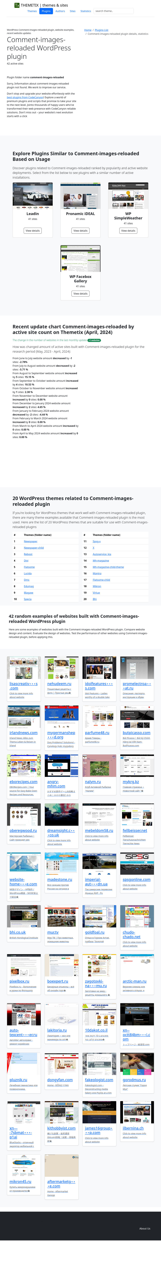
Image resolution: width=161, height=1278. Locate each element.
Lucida (28, 607)
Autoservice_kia (102, 588)
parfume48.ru (97, 766)
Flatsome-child (101, 613)
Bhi (95, 633)
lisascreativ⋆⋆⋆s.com (24, 719)
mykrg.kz (131, 815)
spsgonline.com (136, 913)
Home (88, 30)
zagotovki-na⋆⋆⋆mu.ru (96, 1017)
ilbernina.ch (133, 1161)
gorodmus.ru (134, 1113)
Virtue (96, 626)
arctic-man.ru (134, 1014)
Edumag (29, 620)
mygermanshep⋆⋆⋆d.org (61, 768)
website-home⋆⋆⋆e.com (23, 915)
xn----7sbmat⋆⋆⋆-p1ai (21, 1166)
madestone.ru (59, 913)
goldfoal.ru (94, 965)
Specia (27, 633)
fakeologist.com (99, 1113)
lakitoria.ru (57, 1063)
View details (33, 230)
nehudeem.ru (59, 717)
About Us (144, 1262)
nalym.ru (93, 815)
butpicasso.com (136, 766)
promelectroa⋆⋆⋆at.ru (137, 719)
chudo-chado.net (131, 968)
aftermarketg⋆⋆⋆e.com (61, 1217)
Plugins (46, 11)
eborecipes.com (23, 815)
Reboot (28, 588)
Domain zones (144, 1256)
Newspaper (30, 575)
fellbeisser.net (135, 864)
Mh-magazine (101, 594)
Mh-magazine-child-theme (108, 601)
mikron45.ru (20, 1215)
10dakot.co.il (96, 1063)
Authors (60, 11)
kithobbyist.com (61, 1161)
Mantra (97, 607)
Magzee (28, 626)
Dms (26, 613)
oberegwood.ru (23, 864)
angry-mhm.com (56, 817)
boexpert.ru (57, 1014)
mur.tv (52, 965)
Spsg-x (97, 575)
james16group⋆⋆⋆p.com (99, 1164)
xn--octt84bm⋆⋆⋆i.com (136, 1068)
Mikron (97, 620)
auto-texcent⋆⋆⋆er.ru (23, 1066)
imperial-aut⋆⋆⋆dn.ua (96, 915)
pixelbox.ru (19, 1014)
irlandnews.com (24, 766)
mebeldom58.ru (99, 864)
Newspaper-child (34, 581)
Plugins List (101, 30)
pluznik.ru (18, 1113)
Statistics (85, 11)
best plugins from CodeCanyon (25, 97)
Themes (32, 11)
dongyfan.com (60, 1113)
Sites (72, 11)
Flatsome (29, 601)
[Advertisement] (119, 64)
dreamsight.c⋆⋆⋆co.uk (61, 866)
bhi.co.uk (18, 965)
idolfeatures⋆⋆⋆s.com (99, 719)
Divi (26, 594)
